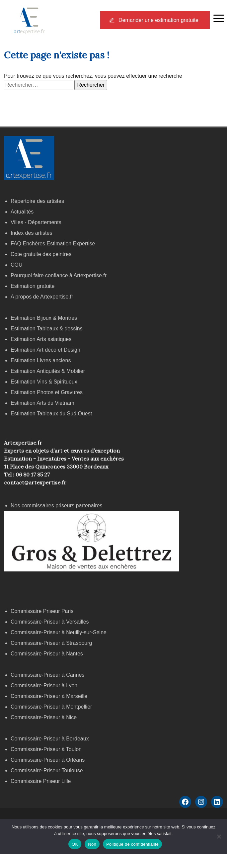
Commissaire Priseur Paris (42, 611)
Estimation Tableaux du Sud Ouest (51, 413)
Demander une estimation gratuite (158, 20)
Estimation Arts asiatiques (41, 339)
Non (92, 844)
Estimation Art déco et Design (45, 350)
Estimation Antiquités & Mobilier (48, 371)
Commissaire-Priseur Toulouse (47, 770)
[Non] (218, 836)
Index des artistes (31, 233)
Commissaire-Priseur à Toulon (46, 749)
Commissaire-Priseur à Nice (44, 717)
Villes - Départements (36, 222)
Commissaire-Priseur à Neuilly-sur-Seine (59, 632)
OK (75, 844)
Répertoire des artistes (37, 201)
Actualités (22, 211)
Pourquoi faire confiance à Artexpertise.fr (59, 275)
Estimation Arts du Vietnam (42, 403)
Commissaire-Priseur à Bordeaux (50, 738)
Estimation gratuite (33, 286)
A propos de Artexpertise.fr (42, 296)
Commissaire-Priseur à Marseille (49, 696)
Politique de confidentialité (132, 844)
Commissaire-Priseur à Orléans (48, 760)
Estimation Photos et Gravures (47, 392)
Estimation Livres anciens (41, 360)
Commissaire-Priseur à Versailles (50, 622)
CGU (17, 265)
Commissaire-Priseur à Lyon (44, 685)
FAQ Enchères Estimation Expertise (53, 243)
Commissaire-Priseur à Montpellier (51, 707)
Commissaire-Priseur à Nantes (47, 653)
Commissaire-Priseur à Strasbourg (52, 643)
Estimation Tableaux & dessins (47, 328)
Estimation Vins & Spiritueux (44, 381)
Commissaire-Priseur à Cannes (48, 675)
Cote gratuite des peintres (41, 254)
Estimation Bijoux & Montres (44, 318)
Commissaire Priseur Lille (41, 781)
